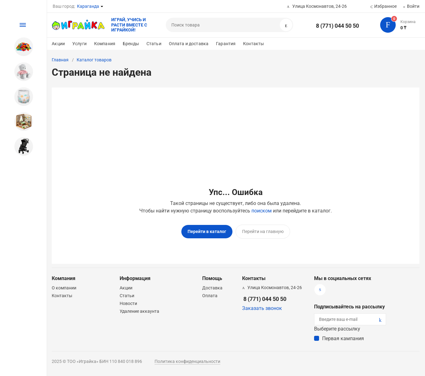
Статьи (153, 43)
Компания (104, 43)
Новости (128, 303)
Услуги (79, 43)
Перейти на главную (263, 231)
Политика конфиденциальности (187, 361)
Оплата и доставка (188, 43)
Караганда (88, 6)
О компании (64, 287)
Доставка (212, 287)
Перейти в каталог (207, 231)
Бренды (131, 43)
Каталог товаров (94, 59)
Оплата (209, 295)
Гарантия (226, 43)
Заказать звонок (262, 308)
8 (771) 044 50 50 (337, 25)
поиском (261, 211)
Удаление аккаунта (139, 310)
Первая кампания (343, 338)
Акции (58, 43)
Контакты (253, 43)
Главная (60, 59)
